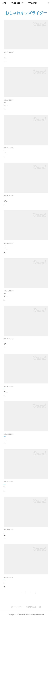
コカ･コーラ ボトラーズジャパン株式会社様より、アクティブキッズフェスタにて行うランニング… (26, 59)
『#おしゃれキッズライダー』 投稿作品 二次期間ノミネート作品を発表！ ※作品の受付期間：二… (25, 491)
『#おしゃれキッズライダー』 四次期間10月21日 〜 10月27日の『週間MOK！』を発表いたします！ (26, 167)
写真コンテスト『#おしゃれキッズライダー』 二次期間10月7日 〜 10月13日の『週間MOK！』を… (26, 437)
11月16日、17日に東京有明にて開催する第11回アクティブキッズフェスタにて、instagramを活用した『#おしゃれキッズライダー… (26, 605)
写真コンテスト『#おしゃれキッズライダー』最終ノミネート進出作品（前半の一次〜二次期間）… (26, 383)
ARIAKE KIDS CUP (17, 3)
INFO (4, 3)
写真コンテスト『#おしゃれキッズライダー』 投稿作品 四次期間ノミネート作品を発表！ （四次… (26, 221)
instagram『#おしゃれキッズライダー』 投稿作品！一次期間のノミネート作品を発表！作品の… (25, 599)
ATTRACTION (32, 3)
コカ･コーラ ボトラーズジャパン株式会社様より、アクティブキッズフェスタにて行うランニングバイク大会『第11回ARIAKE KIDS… (26, 66)
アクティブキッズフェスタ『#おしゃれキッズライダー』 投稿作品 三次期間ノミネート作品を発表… (26, 329)
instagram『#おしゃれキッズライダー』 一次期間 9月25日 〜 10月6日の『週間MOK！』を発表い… (25, 545)
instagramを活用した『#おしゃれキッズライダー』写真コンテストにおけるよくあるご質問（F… (26, 652)
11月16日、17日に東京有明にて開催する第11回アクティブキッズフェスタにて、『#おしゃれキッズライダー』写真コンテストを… (25, 336)
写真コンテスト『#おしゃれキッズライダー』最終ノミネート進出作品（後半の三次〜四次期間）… (26, 113)
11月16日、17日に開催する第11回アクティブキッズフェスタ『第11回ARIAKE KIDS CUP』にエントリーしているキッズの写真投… (25, 174)
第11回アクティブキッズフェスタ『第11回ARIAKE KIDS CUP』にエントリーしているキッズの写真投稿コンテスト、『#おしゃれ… (26, 282)
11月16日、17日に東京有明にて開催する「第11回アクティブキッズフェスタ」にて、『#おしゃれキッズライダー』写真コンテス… (25, 228)
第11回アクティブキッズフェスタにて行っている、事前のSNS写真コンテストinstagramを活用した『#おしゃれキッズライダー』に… (26, 659)
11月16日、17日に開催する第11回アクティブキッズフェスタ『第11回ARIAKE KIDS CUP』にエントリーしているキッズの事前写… (25, 120)
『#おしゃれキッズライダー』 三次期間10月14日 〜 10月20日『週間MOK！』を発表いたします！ (25, 275)
